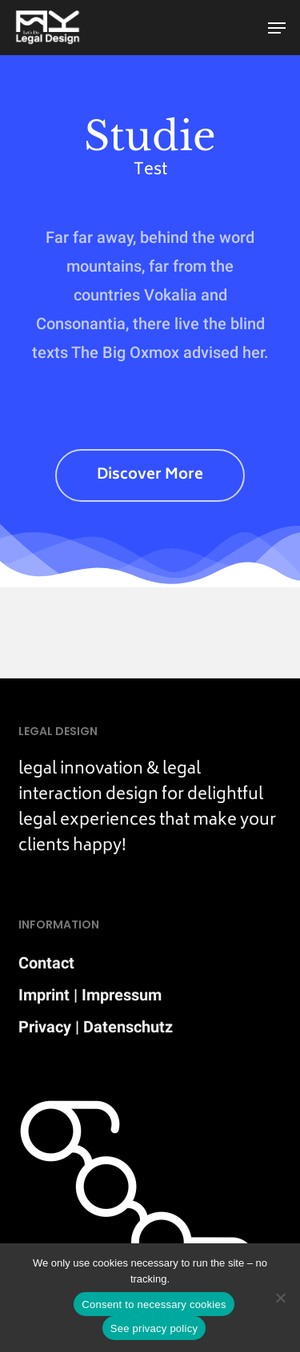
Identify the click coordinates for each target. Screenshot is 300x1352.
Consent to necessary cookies (154, 1304)
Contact (46, 962)
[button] (277, 28)
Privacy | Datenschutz (95, 1026)
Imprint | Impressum (90, 994)
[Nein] (280, 1298)
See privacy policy (154, 1328)
